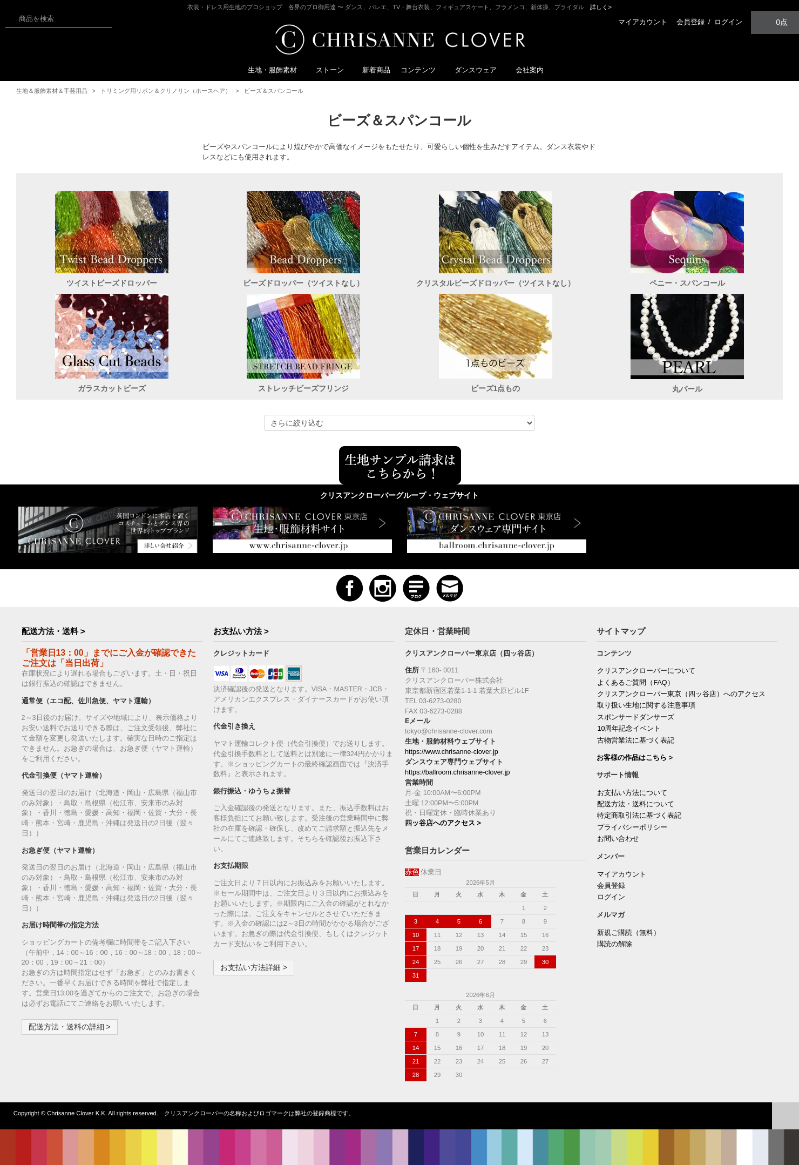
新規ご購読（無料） (628, 933)
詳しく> (601, 7)
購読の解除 (614, 944)
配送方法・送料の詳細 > (70, 1026)
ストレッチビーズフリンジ (303, 388)
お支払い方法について (632, 793)
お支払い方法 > (241, 631)
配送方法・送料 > (53, 631)
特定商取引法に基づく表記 (639, 815)
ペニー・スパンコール (687, 283)
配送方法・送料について (635, 804)
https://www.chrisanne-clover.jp (451, 752)
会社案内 (530, 70)
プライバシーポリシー (632, 827)
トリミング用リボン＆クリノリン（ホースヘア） (165, 90)
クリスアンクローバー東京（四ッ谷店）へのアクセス (681, 694)
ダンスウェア (480, 70)
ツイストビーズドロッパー (111, 283)
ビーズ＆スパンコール (273, 90)
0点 (775, 21)
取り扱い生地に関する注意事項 (646, 705)
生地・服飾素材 (277, 70)
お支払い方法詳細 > (253, 967)
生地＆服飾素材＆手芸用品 (51, 90)
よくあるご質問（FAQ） (635, 682)
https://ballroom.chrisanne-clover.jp (457, 772)
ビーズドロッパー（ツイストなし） (303, 283)
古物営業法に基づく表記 (635, 740)
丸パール (687, 389)
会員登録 (690, 22)
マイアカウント (642, 22)
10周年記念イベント (629, 728)
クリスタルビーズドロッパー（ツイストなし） (495, 283)
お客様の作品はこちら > (635, 758)
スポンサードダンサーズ (635, 717)
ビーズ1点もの (495, 388)
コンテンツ (422, 70)
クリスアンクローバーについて (646, 671)
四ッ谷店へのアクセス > (443, 823)
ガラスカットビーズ (112, 388)
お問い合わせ (618, 839)
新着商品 (376, 70)
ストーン (334, 70)
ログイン (728, 22)
